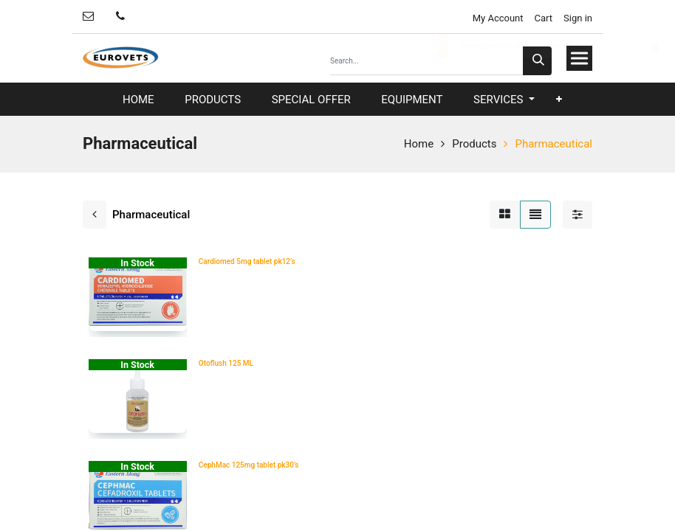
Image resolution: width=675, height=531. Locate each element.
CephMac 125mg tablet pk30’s (249, 465)
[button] (559, 99)
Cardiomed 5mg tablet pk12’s (247, 261)
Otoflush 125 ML (226, 363)
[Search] (537, 60)
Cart (544, 18)
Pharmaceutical (553, 143)
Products (474, 143)
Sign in (577, 18)
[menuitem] (138, 100)
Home (419, 143)
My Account (496, 18)
